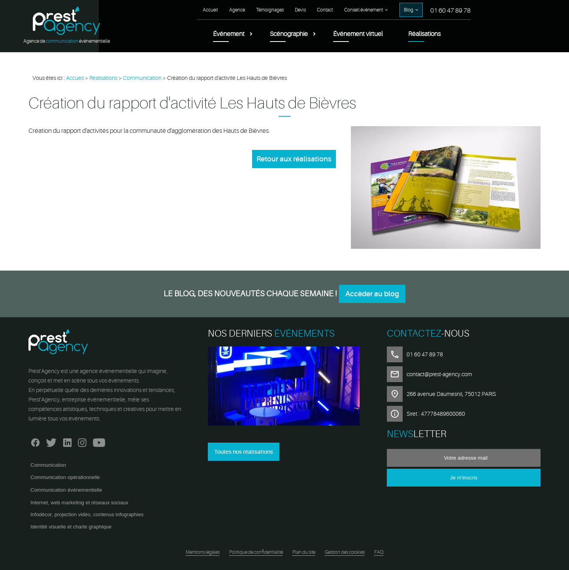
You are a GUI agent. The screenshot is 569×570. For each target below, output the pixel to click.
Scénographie (289, 34)
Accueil (210, 10)
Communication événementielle (66, 490)
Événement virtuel (358, 34)
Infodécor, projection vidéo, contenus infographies (86, 514)
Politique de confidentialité (256, 552)
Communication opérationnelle (65, 477)
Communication (48, 465)
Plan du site (303, 552)
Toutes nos (243, 452)
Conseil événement (363, 10)
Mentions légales (203, 552)
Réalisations (424, 34)
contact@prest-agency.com (439, 374)
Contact (325, 10)
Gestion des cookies (345, 552)
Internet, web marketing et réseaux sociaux (79, 503)
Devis (300, 10)
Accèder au (372, 294)
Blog (408, 10)
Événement (229, 34)
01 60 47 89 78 (450, 10)
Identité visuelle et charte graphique (70, 527)
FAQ (379, 552)
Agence (237, 10)
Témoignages (270, 10)
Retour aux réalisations (294, 159)
